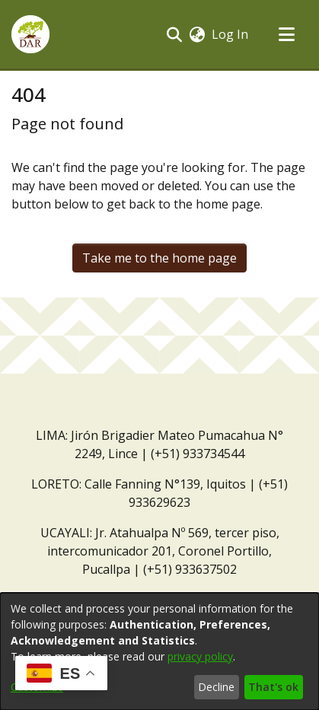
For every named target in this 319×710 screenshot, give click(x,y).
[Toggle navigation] (286, 34)
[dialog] (159, 651)
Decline (216, 687)
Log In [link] (231, 34)
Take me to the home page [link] (159, 258)
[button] (30, 34)
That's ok (273, 687)
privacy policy (200, 656)
